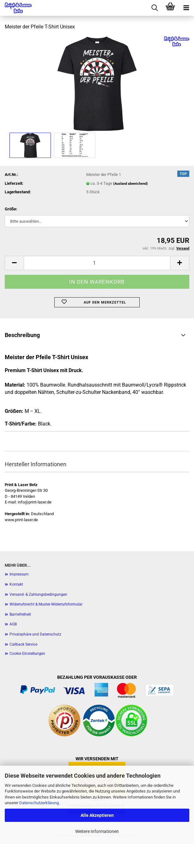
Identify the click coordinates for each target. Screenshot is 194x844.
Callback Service (23, 644)
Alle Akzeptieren (97, 815)
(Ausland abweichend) (130, 184)
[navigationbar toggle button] (186, 8)
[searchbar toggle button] (154, 8)
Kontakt (16, 584)
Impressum (19, 574)
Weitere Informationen (97, 831)
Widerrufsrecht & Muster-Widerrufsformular (45, 604)
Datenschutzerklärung (39, 802)
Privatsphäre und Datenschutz (35, 634)
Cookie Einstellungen (27, 653)
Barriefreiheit (20, 614)
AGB (13, 624)
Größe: (11, 209)
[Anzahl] (97, 263)
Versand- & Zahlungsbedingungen (38, 594)
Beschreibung (22, 335)
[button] (14, 263)
